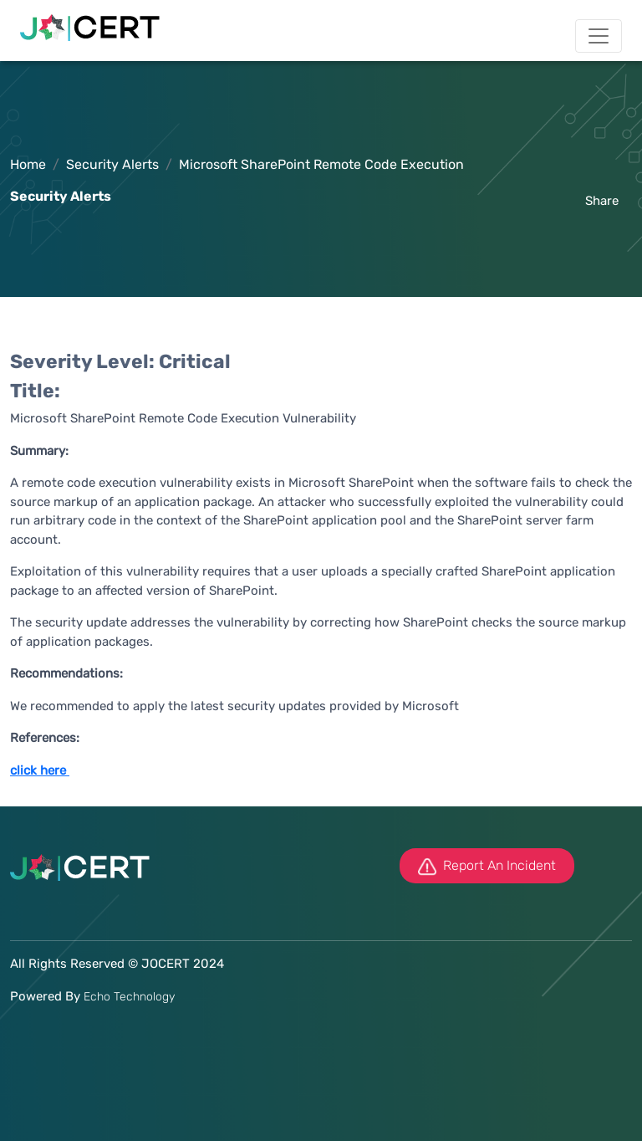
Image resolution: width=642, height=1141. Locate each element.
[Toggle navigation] (598, 36)
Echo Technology (129, 997)
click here (38, 770)
